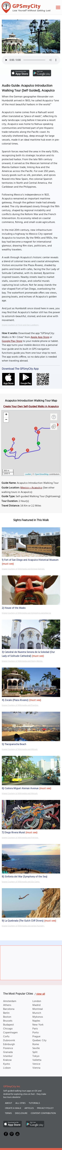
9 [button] (13, 439)
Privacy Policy (45, 1108)
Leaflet (28, 474)
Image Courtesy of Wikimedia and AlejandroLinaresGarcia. (26, 613)
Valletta (36, 1060)
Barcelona (8, 1009)
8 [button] (5, 451)
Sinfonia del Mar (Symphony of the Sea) (26, 877)
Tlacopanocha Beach (15, 744)
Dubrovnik (9, 1040)
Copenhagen (10, 1033)
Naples (36, 1021)
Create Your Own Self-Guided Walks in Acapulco (31, 406)
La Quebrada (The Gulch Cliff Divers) (24, 921)
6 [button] (27, 450)
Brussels (7, 1021)
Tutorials (34, 1103)
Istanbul (7, 1056)
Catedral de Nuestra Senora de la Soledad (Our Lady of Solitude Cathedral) (28, 654)
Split (35, 1052)
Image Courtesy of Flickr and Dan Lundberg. (20, 325)
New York (37, 1025)
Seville (36, 1048)
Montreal (37, 1009)
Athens (7, 1005)
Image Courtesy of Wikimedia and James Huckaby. (23, 926)
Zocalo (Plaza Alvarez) (16, 700)
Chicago (8, 1029)
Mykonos (37, 1017)
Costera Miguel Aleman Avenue (22, 788)
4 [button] (38, 432)
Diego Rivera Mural (14, 833)
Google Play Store (12, 341)
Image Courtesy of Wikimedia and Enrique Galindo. (23, 569)
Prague (36, 1036)
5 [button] (38, 443)
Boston (7, 1017)
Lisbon (7, 1068)
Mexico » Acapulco (31, 488)
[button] (6, 414)
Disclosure (21, 1113)
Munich (36, 1013)
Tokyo (35, 1056)
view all (40, 994)
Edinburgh (9, 1044)
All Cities (20, 1103)
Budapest (8, 1025)
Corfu (6, 1036)
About (8, 1103)
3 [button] (35, 428)
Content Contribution (43, 1113)
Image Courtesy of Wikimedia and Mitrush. (20, 749)
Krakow (7, 1060)
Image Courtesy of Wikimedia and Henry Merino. (22, 661)
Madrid (36, 1005)
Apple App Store (40, 337)
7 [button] (11, 449)
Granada (8, 1052)
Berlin (6, 1013)
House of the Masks (15, 608)
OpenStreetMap (42, 474)
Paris (35, 1029)
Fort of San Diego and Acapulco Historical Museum (31, 560)
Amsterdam (9, 1001)
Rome (35, 1044)
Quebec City (39, 1040)
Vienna (36, 1068)
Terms (8, 1113)
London (36, 1001)
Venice (36, 1064)
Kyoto (6, 1064)
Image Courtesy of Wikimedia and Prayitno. (20, 705)
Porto (35, 1033)
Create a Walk (13, 1108)
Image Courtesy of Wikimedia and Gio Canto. (21, 881)
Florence (8, 1048)
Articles (29, 1108)
